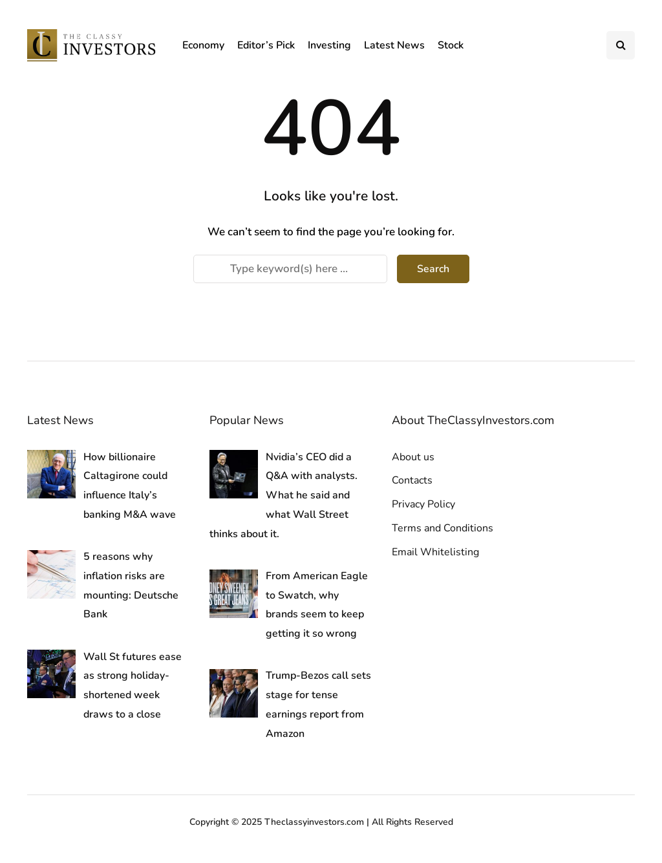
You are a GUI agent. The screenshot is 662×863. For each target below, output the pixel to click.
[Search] (290, 269)
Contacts (412, 480)
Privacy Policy (423, 504)
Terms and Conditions (442, 528)
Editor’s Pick (266, 45)
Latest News (394, 45)
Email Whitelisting (435, 552)
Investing (329, 45)
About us (413, 457)
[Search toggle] (620, 45)
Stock (451, 45)
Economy (203, 45)
